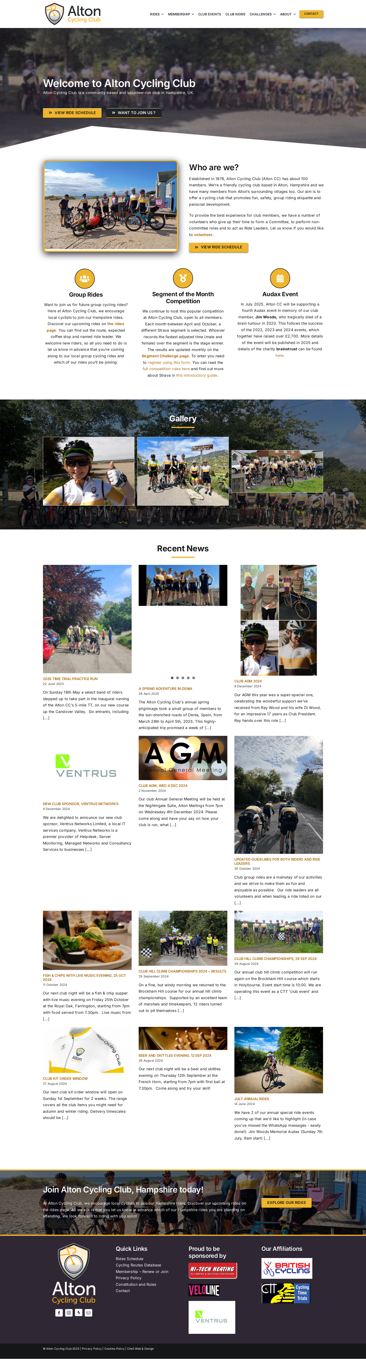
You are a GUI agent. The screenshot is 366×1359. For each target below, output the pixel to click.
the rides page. (56, 1209)
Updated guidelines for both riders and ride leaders (277, 861)
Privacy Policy (92, 1348)
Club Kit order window (65, 1078)
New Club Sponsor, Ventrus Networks (80, 804)
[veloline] (204, 1286)
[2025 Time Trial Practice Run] (87, 619)
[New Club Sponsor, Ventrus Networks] (87, 767)
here (279, 355)
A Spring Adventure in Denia (165, 688)
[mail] (88, 1313)
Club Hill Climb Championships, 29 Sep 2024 (275, 958)
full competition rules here (166, 368)
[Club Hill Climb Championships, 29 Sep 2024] (278, 932)
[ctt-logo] (286, 1285)
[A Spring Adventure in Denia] (183, 585)
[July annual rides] (278, 1060)
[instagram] (69, 1313)
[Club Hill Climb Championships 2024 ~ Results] (183, 938)
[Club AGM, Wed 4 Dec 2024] (183, 758)
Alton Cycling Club (58, 1348)
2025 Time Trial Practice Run (70, 679)
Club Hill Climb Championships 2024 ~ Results (182, 971)
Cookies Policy (114, 1348)
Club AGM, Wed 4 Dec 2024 (163, 785)
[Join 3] (88, 439)
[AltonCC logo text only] (84, 7)
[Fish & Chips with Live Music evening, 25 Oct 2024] (87, 940)
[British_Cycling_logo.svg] (287, 1262)
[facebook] (59, 1313)
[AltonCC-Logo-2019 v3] (73, 1244)
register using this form (169, 362)
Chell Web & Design (140, 1348)
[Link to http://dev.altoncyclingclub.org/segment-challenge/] (183, 278)
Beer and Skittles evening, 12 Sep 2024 (175, 1055)
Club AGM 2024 (248, 681)
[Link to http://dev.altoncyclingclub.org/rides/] (85, 279)
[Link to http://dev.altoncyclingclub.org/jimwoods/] (280, 278)
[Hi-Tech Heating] (213, 1264)
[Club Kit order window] (87, 1050)
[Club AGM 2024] (278, 620)
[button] (46, 471)
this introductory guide (196, 375)
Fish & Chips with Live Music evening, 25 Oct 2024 (84, 977)
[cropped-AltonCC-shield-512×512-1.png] (54, 4)
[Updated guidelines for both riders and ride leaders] (278, 795)
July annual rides (251, 1099)
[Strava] (78, 1312)
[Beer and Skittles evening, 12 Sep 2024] (183, 1038)
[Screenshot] (277, 452)
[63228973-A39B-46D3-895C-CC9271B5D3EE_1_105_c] (183, 439)
